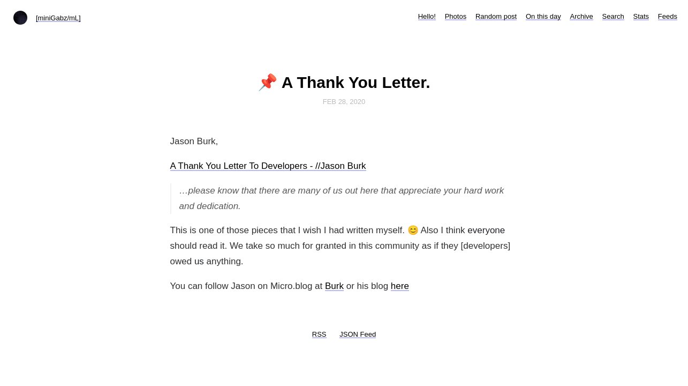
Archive (581, 16)
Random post (496, 16)
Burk (334, 286)
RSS (319, 334)
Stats (641, 16)
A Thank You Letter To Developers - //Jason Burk (268, 166)
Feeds (667, 16)
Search (613, 16)
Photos (455, 16)
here (400, 286)
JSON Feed (357, 334)
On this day (543, 16)
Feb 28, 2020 (344, 102)
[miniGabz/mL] (58, 18)
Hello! (427, 16)
